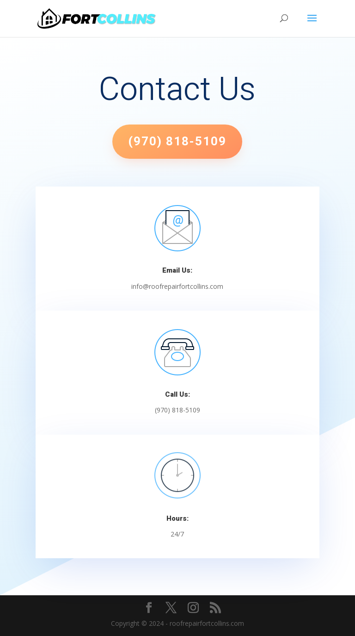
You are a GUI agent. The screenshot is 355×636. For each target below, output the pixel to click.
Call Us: (177, 394)
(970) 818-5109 (177, 141)
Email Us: (177, 270)
